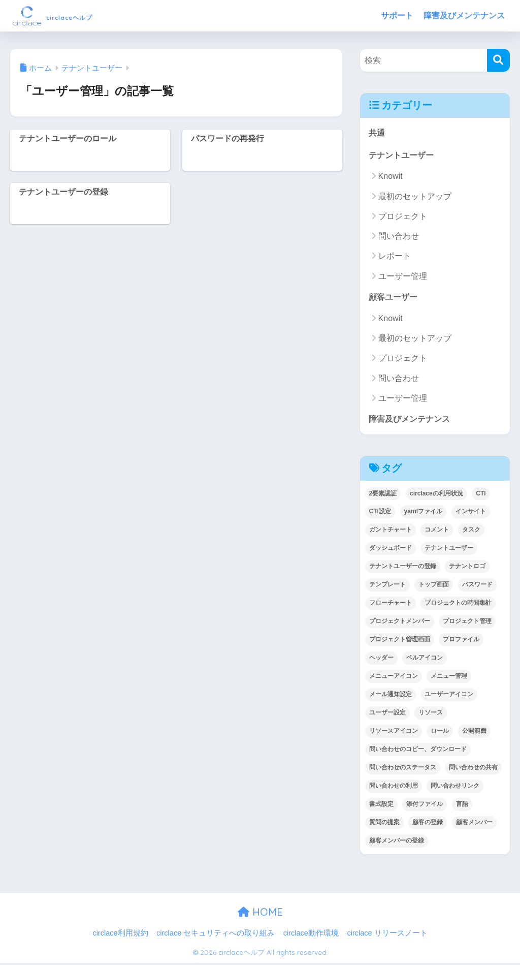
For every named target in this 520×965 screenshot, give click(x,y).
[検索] (498, 60)
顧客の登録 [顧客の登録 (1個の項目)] (427, 824)
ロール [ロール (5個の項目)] (440, 732)
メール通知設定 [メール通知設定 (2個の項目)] (390, 696)
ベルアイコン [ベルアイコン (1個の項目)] (424, 659)
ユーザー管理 (402, 277)
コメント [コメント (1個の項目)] (437, 531)
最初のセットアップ (414, 197)
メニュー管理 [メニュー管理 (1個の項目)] (449, 677)
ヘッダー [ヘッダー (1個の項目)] (381, 659)
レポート (394, 257)
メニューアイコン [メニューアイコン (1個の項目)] (393, 677)
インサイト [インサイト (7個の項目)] (471, 513)
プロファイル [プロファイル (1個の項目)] (461, 641)
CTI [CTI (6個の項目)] (480, 495)
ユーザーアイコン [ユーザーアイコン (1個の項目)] (449, 696)
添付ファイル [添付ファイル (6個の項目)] (424, 806)
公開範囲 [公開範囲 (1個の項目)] (474, 732)
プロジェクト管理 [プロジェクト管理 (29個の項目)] (467, 623)
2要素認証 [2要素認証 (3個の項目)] (383, 495)
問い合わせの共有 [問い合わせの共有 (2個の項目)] (473, 769)
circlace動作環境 (311, 935)
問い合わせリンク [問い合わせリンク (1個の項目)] (455, 787)
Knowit (390, 177)
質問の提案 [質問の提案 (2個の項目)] (384, 824)
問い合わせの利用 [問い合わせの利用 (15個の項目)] (393, 787)
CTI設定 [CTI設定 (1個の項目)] (380, 513)
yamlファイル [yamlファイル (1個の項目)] (423, 513)
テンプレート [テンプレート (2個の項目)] (387, 586)
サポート (397, 15)
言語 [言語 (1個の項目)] (462, 806)
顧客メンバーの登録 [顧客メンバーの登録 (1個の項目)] (396, 842)
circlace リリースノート (387, 935)
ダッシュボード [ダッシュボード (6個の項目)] (390, 549)
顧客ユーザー (394, 298)
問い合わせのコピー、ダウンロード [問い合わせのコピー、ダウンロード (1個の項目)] (418, 751)
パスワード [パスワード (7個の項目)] (477, 586)
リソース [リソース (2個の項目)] (430, 714)
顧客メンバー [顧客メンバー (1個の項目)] (474, 824)
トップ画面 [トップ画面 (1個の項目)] (433, 586)
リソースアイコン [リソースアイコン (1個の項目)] (393, 732)
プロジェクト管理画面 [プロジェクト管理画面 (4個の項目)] (399, 641)
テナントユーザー (403, 156)
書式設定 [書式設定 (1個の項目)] (381, 806)
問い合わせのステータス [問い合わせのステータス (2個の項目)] (402, 769)
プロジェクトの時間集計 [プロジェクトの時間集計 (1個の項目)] (458, 604)
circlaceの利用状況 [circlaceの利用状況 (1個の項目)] (436, 495)
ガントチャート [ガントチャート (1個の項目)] (390, 531)
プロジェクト (402, 217)
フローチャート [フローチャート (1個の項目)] (390, 604)
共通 (377, 133)
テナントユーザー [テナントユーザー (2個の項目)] (449, 549)
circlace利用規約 (120, 935)
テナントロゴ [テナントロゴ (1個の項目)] (467, 568)
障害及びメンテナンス (464, 15)
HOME (260, 914)
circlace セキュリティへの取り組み (215, 935)
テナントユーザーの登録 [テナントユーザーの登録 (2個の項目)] (402, 568)
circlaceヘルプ (73, 15)
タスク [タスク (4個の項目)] (471, 531)
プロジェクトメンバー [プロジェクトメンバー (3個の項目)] (399, 623)
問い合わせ (398, 237)
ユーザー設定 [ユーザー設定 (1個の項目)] (387, 714)
